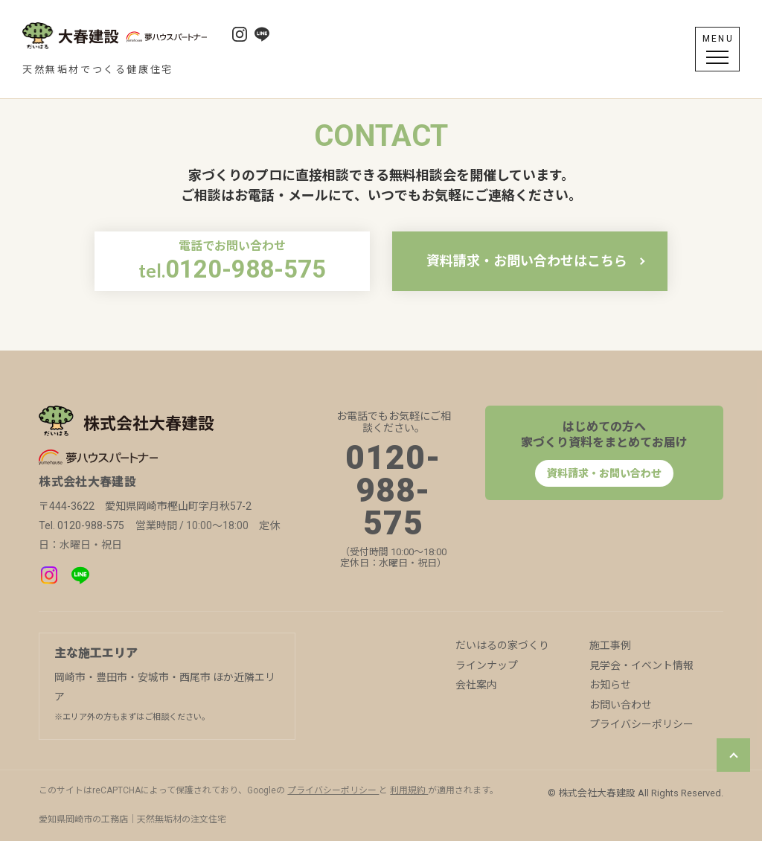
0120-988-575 (393, 490)
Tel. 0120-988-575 (81, 525)
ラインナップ (486, 665)
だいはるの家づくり (502, 645)
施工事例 (610, 645)
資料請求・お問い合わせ (604, 473)
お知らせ (610, 685)
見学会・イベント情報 (641, 665)
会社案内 (476, 685)
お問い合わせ (620, 705)
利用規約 (409, 790)
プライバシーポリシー (641, 724)
